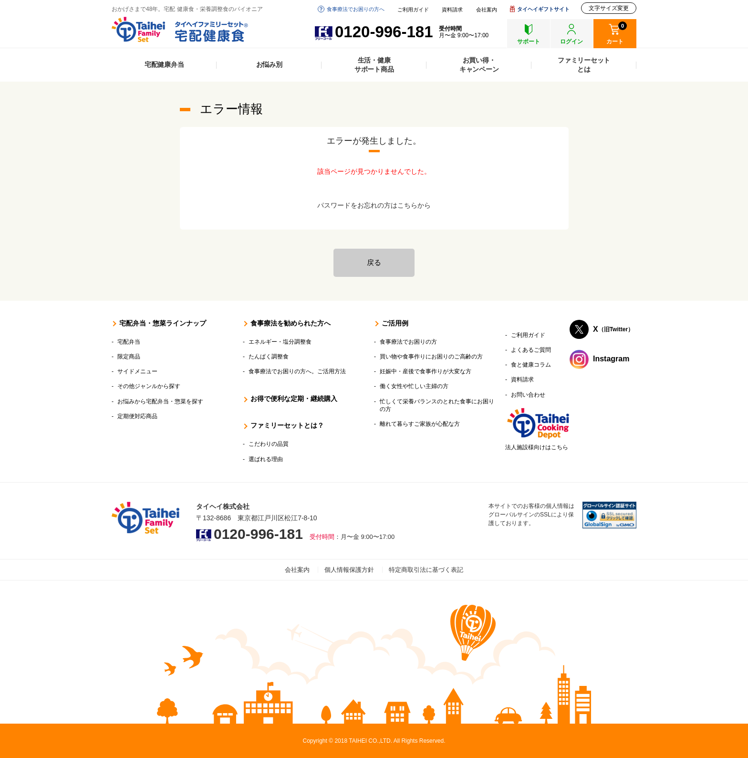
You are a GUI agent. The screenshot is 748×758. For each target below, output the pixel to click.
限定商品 (128, 356)
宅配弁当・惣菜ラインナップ (162, 323)
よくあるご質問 (531, 350)
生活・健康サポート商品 (374, 64)
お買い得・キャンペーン (479, 64)
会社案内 (486, 9)
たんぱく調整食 (269, 356)
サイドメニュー (137, 371)
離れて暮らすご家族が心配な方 (420, 424)
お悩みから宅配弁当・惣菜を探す (160, 401)
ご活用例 (395, 323)
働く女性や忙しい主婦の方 (414, 386)
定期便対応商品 (137, 416)
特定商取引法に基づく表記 (426, 569)
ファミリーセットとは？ (287, 425)
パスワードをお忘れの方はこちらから (374, 205)
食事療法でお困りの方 (408, 341)
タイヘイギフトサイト (543, 9)
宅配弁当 (128, 341)
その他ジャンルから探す (148, 386)
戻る (374, 262)
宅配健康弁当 (164, 64)
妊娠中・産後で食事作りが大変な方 (425, 371)
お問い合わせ (528, 394)
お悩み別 (269, 64)
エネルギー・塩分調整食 (280, 341)
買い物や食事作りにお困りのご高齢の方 (431, 356)
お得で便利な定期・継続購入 (293, 398)
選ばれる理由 (266, 459)
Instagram (611, 359)
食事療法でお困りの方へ (355, 9)
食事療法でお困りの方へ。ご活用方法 (297, 371)
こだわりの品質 (269, 444)
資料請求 (452, 9)
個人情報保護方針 (349, 569)
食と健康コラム (531, 364)
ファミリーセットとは (584, 64)
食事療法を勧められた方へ (290, 323)
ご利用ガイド (413, 9)
